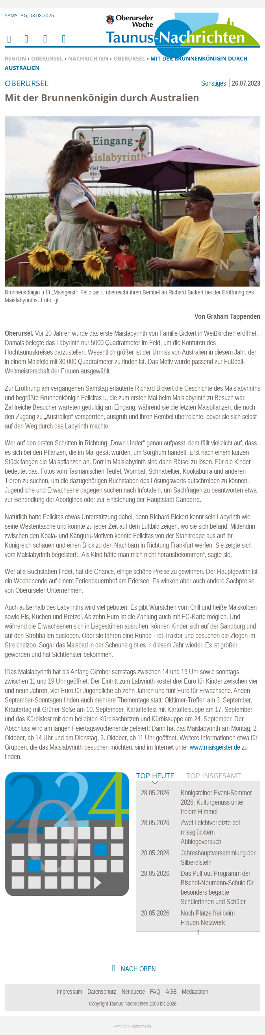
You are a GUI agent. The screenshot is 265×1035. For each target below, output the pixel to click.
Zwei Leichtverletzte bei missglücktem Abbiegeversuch (210, 832)
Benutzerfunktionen (63, 44)
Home (8, 44)
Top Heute (155, 776)
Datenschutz (101, 991)
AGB (171, 991)
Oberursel (47, 58)
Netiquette (133, 991)
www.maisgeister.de (215, 747)
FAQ (155, 991)
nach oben (137, 969)
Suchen (44, 44)
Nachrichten (88, 58)
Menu (26, 44)
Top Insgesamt (213, 775)
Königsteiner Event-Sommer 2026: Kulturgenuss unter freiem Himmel (216, 802)
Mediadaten (195, 991)
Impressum (69, 991)
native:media (141, 1026)
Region (15, 58)
